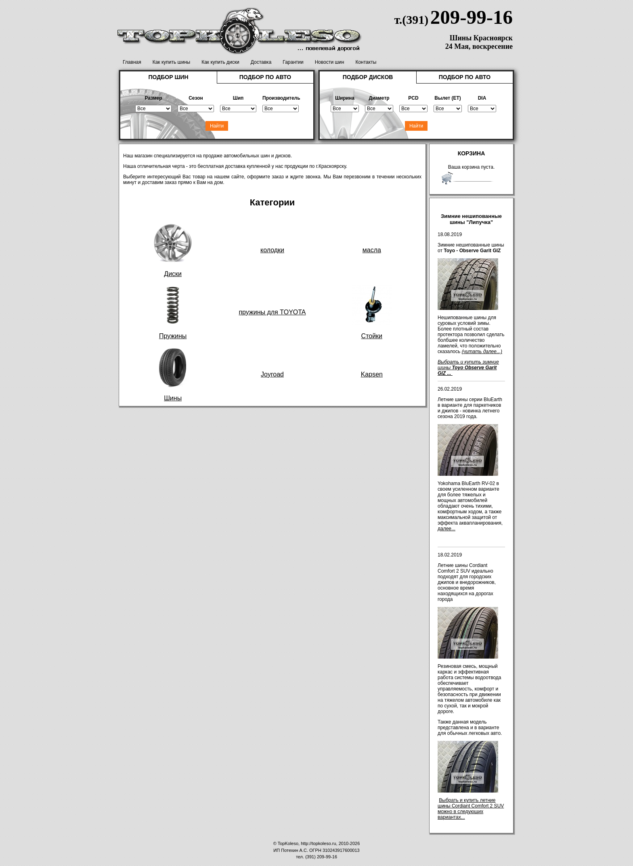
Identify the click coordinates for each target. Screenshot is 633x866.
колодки (272, 250)
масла (372, 250)
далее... (446, 528)
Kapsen (372, 374)
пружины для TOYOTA (272, 312)
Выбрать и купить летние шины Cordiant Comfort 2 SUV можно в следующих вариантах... (471, 808)
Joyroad (272, 374)
